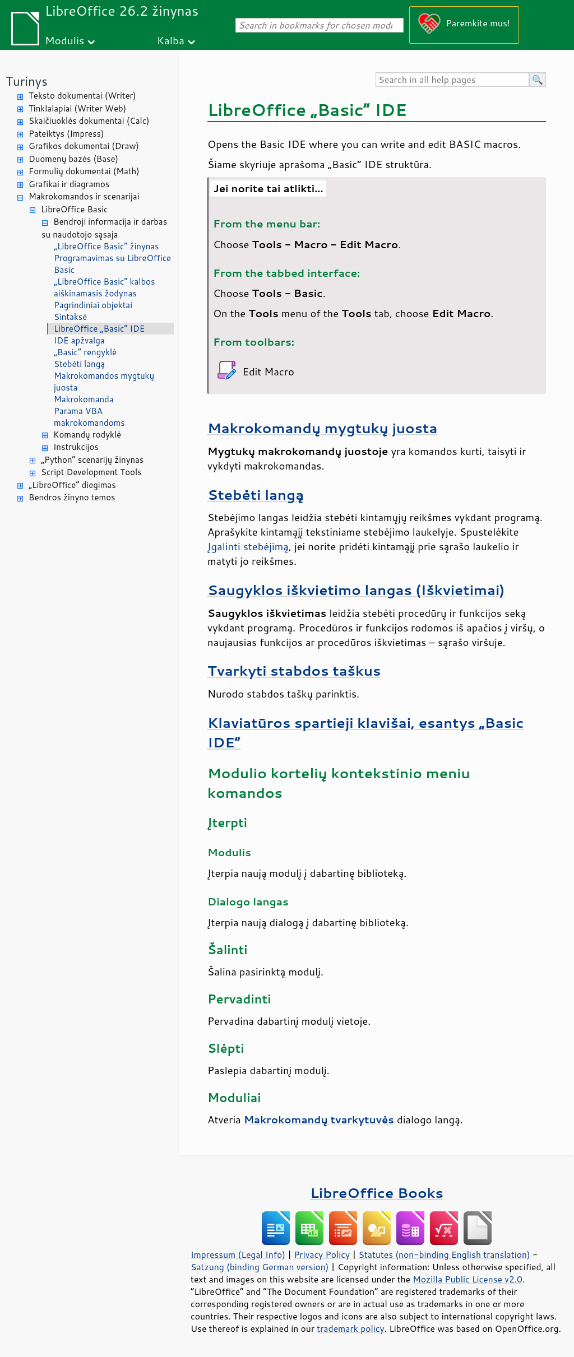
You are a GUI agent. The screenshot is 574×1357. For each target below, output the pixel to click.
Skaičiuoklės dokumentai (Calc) (89, 121)
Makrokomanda (84, 399)
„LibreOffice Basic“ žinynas (106, 246)
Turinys (27, 81)
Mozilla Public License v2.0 (467, 1279)
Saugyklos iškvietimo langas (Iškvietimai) (355, 590)
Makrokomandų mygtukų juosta (322, 428)
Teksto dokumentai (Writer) (82, 95)
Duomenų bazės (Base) (73, 159)
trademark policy (350, 1328)
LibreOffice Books (376, 1192)
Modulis (64, 40)
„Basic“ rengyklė (85, 352)
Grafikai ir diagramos (69, 184)
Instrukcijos (76, 447)
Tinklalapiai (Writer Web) (77, 108)
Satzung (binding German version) (260, 1267)
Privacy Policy (322, 1254)
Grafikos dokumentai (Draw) (84, 146)
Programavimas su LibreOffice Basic (112, 264)
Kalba (170, 40)
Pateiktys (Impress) (66, 134)
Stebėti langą (79, 364)
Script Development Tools (91, 472)
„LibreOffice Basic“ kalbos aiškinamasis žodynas (104, 287)
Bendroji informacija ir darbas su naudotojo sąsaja (104, 228)
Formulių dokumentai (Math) (84, 171)
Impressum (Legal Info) (238, 1254)
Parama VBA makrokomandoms (89, 417)
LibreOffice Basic (74, 209)
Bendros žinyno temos (72, 497)
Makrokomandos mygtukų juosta (104, 381)
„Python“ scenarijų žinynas (92, 460)
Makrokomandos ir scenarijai (84, 196)
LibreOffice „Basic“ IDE (99, 328)
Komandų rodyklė (87, 434)
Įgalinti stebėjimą (248, 546)
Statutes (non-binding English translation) (444, 1254)
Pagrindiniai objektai (93, 305)
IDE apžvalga (79, 340)
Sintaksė (70, 317)
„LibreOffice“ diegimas (72, 485)
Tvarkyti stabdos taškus (294, 670)
